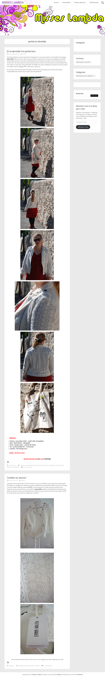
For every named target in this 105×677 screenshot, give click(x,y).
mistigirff (51, 465)
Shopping (11, 665)
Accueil (56, 2)
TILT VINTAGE (15, 467)
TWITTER (47, 459)
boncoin (25, 465)
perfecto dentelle (59, 465)
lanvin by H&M (38, 465)
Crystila (24, 54)
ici (62, 659)
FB (39, 459)
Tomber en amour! (16, 477)
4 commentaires (27, 467)
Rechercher (79, 93)
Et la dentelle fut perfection (21, 51)
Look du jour (12, 465)
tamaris (9, 467)
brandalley (31, 465)
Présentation (66, 2)
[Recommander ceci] (8, 462)
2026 (21, 465)
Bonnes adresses (80, 2)
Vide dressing (94, 2)
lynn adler (45, 465)
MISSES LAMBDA (13, 2)
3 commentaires (47, 665)
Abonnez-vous (83, 127)
